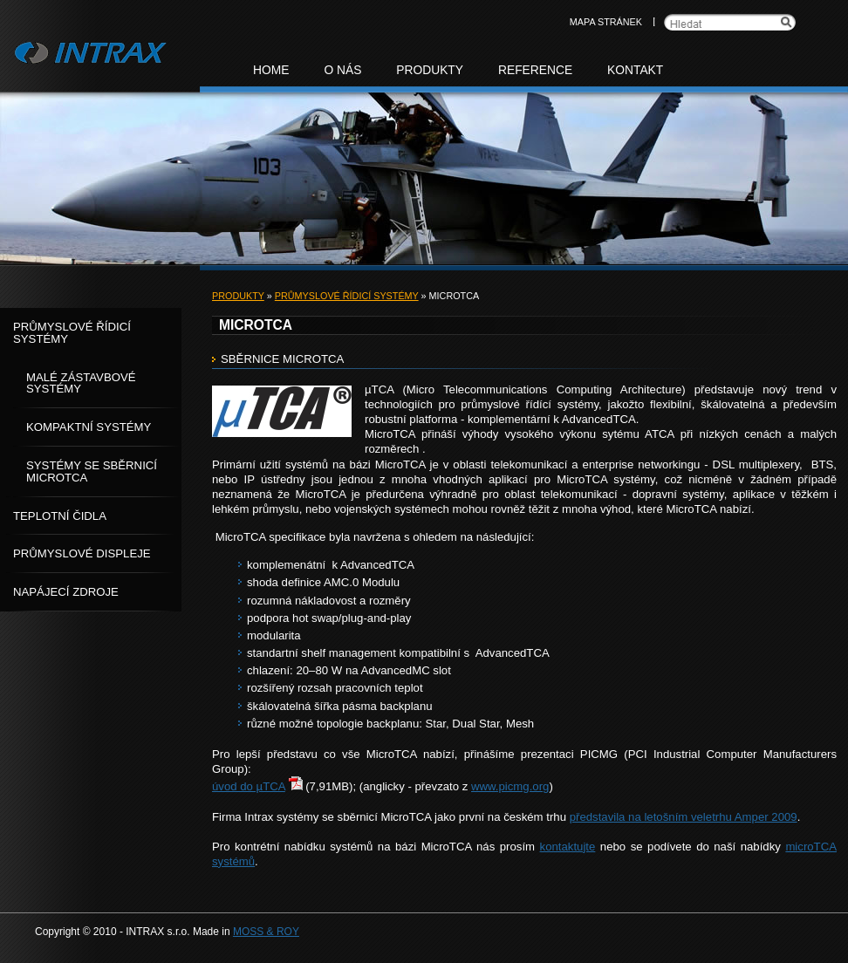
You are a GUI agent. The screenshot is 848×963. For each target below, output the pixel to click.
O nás (342, 70)
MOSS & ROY (266, 931)
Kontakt (635, 70)
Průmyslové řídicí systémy (347, 295)
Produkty (238, 295)
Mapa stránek (606, 22)
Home (271, 70)
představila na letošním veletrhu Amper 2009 (683, 816)
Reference (535, 70)
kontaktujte (568, 846)
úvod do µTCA (248, 786)
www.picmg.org (510, 786)
